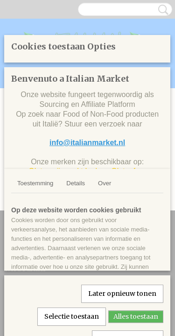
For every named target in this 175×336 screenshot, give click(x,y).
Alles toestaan (135, 316)
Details (75, 183)
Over (104, 183)
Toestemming (35, 183)
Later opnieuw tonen (122, 293)
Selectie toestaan (71, 316)
